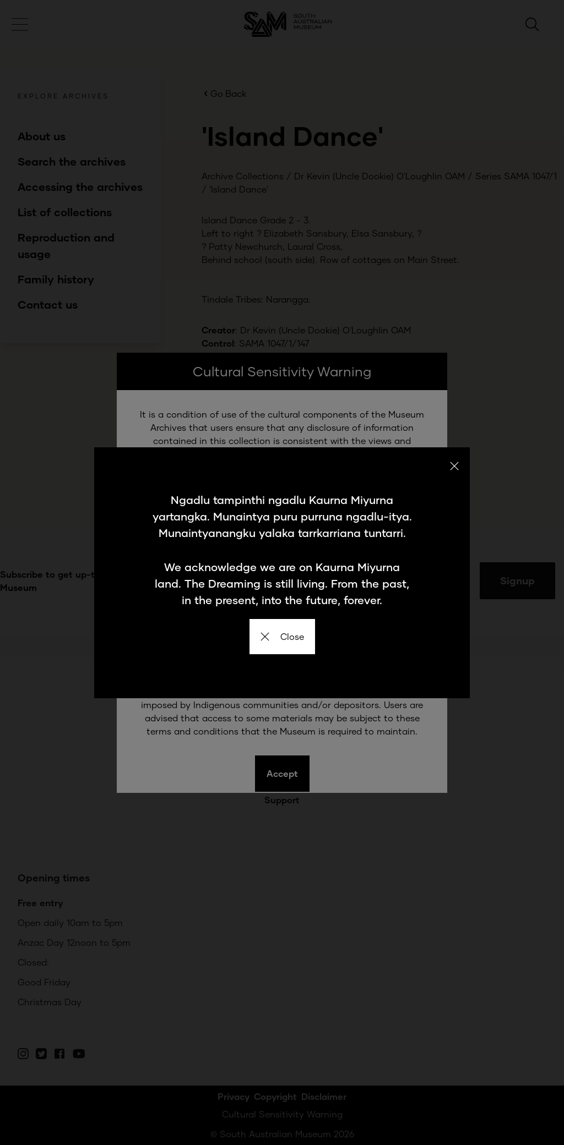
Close (282, 636)
